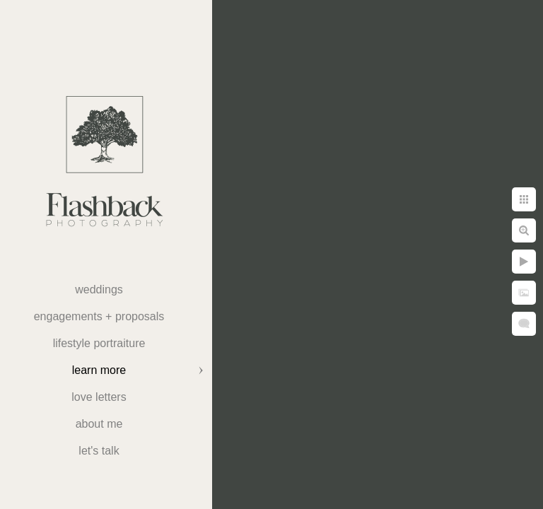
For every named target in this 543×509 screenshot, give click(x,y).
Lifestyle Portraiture (99, 343)
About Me (99, 424)
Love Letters (98, 397)
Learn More (99, 370)
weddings (99, 289)
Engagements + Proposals (99, 316)
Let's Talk (98, 451)
